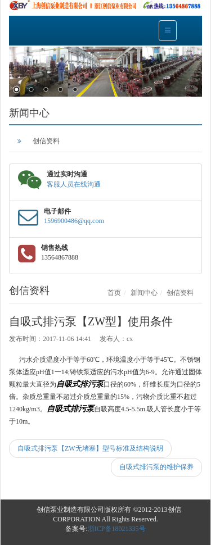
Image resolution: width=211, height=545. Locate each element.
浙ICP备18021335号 (117, 529)
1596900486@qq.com (74, 221)
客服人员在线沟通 (74, 184)
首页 (114, 293)
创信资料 (46, 141)
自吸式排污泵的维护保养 (156, 467)
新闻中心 (144, 293)
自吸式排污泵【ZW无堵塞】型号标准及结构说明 (90, 448)
